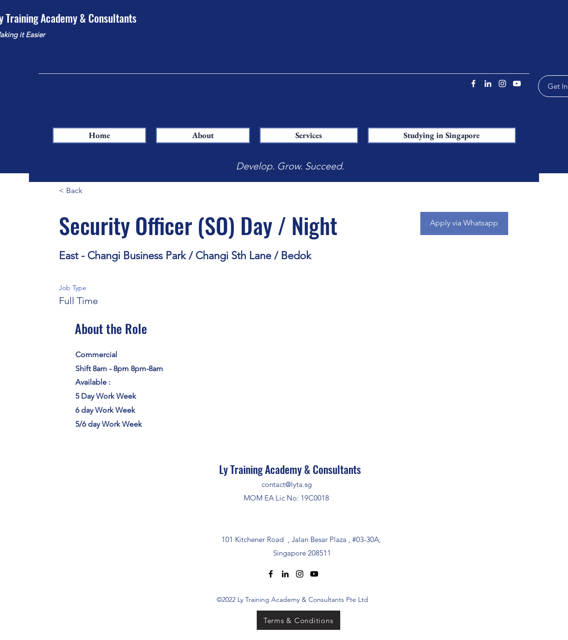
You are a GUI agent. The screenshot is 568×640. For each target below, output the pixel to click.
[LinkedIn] (488, 83)
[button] (309, 135)
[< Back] (93, 190)
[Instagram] (502, 83)
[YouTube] (517, 83)
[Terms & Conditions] (298, 620)
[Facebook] (473, 83)
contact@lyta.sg (287, 484)
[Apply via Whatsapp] (464, 223)
